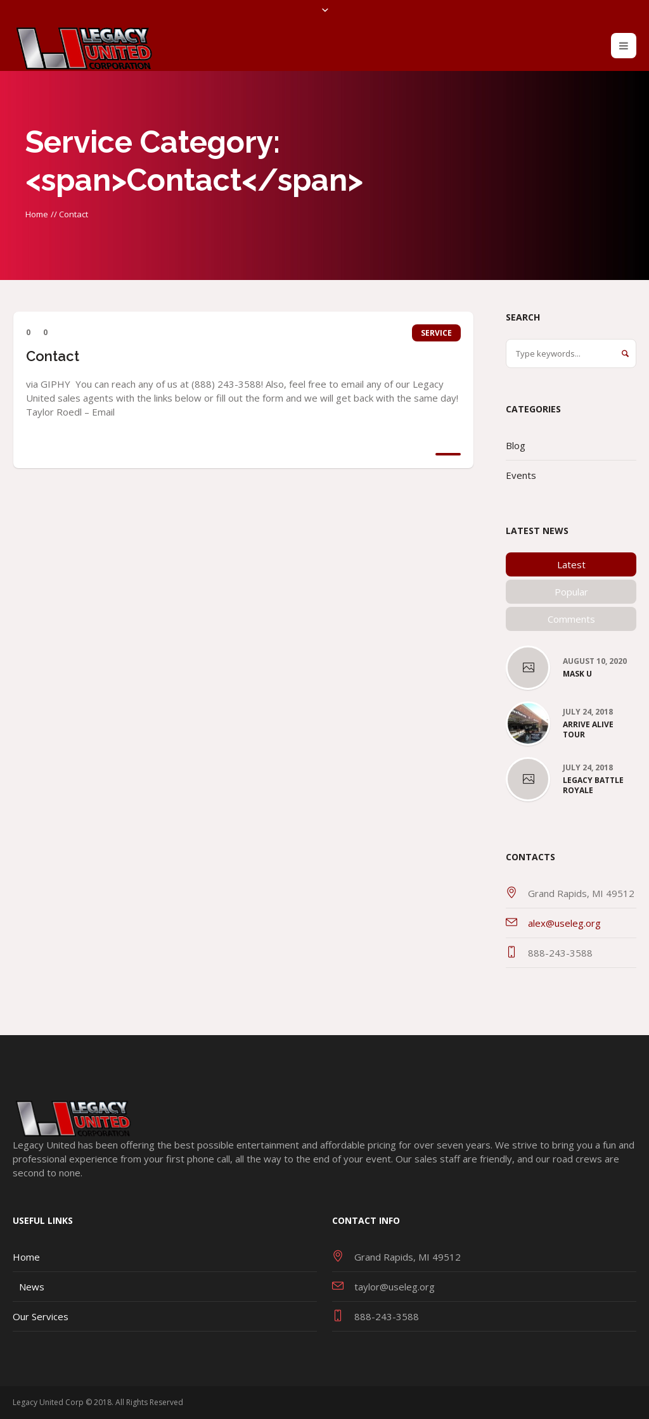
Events (521, 475)
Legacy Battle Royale (593, 785)
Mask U (577, 674)
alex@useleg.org (564, 923)
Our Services (40, 1316)
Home (36, 214)
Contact (52, 356)
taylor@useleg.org (394, 1286)
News (31, 1286)
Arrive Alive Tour (588, 730)
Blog (515, 445)
